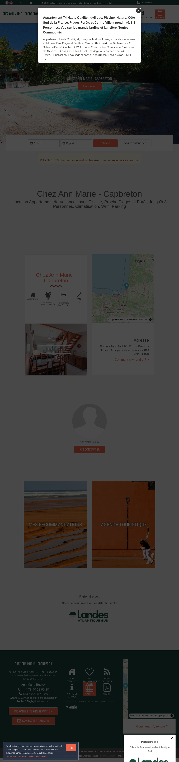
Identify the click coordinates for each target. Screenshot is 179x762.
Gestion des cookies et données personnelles (26, 756)
